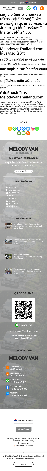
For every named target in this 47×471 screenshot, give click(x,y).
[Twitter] (28, 129)
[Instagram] (33, 129)
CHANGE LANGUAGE (25, 421)
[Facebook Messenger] (24, 129)
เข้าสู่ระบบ (21, 3)
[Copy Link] (10, 129)
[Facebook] (19, 129)
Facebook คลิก (16, 386)
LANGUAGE (32, 3)
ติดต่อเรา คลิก (15, 366)
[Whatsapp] (37, 129)
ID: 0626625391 (18, 382)
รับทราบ (23, 464)
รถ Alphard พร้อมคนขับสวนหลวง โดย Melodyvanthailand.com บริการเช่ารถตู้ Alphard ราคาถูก (28, 226)
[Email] (19, 133)
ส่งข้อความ (14, 393)
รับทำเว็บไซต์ (29, 445)
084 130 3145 (17, 375)
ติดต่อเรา (13, 3)
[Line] (15, 129)
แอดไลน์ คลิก (15, 379)
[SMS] (24, 133)
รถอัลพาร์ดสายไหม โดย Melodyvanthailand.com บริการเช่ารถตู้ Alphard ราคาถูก (28, 256)
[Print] (28, 133)
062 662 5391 (17, 369)
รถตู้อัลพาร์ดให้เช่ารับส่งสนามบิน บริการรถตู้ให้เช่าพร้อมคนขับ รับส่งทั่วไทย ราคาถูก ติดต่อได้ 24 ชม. (28, 241)
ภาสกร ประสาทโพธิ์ (18, 389)
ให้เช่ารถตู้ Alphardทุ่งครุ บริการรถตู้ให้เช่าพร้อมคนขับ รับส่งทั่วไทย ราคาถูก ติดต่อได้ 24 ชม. (27, 271)
